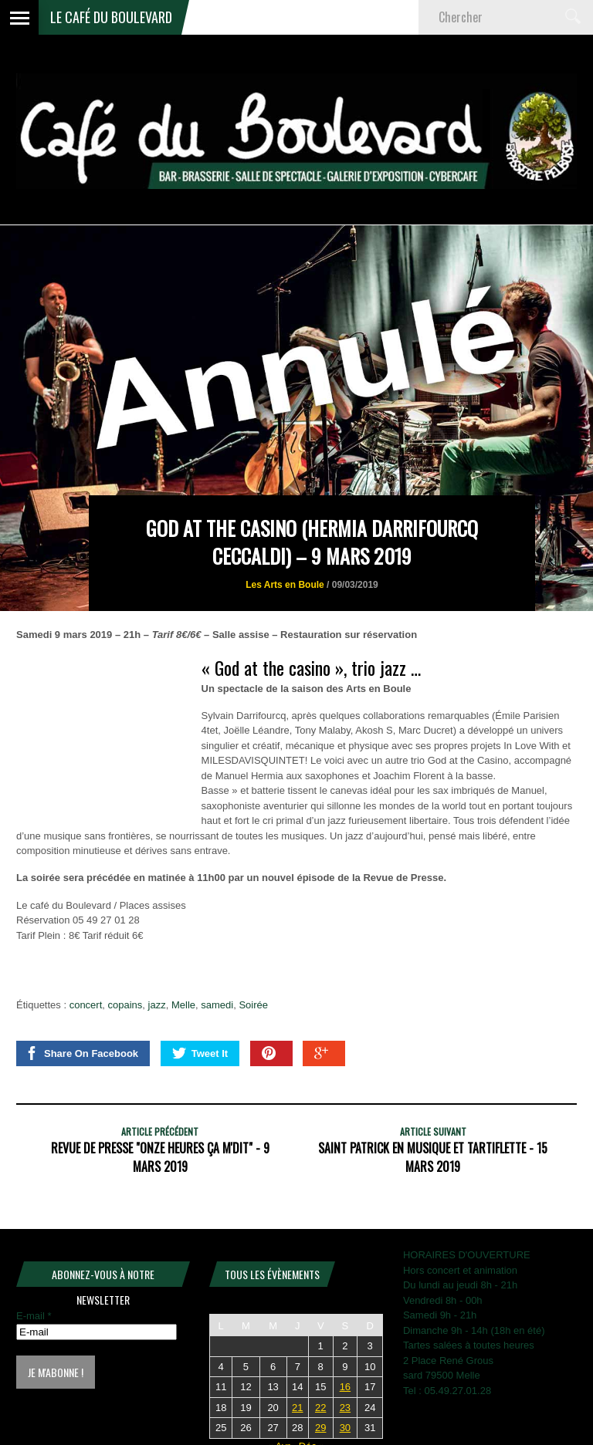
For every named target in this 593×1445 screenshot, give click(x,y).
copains (125, 1005)
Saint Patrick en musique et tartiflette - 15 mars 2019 (432, 1157)
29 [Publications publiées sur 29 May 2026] (320, 1427)
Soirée (253, 1005)
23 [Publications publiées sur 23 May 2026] (345, 1407)
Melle (183, 1005)
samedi (217, 1005)
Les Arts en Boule (285, 584)
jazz (157, 1005)
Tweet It (200, 1053)
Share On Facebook (81, 1053)
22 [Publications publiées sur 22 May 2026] (320, 1407)
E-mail (34, 1316)
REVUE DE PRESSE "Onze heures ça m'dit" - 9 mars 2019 (160, 1157)
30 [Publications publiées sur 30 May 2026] (345, 1427)
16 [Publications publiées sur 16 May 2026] (345, 1387)
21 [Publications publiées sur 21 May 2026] (297, 1407)
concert (86, 1005)
